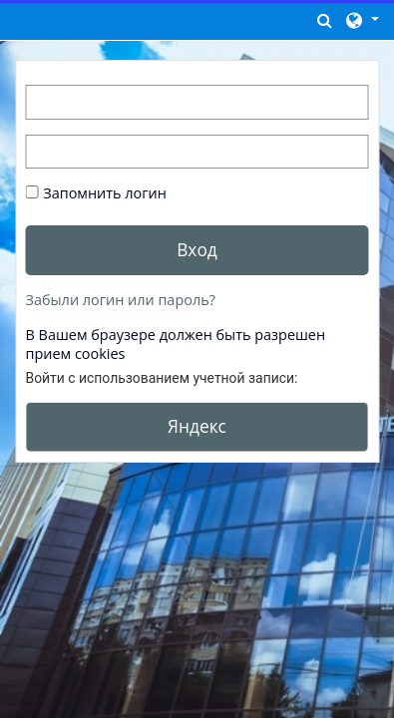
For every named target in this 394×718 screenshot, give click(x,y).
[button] (325, 20)
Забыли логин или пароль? (120, 299)
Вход (197, 249)
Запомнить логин (105, 192)
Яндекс (197, 426)
